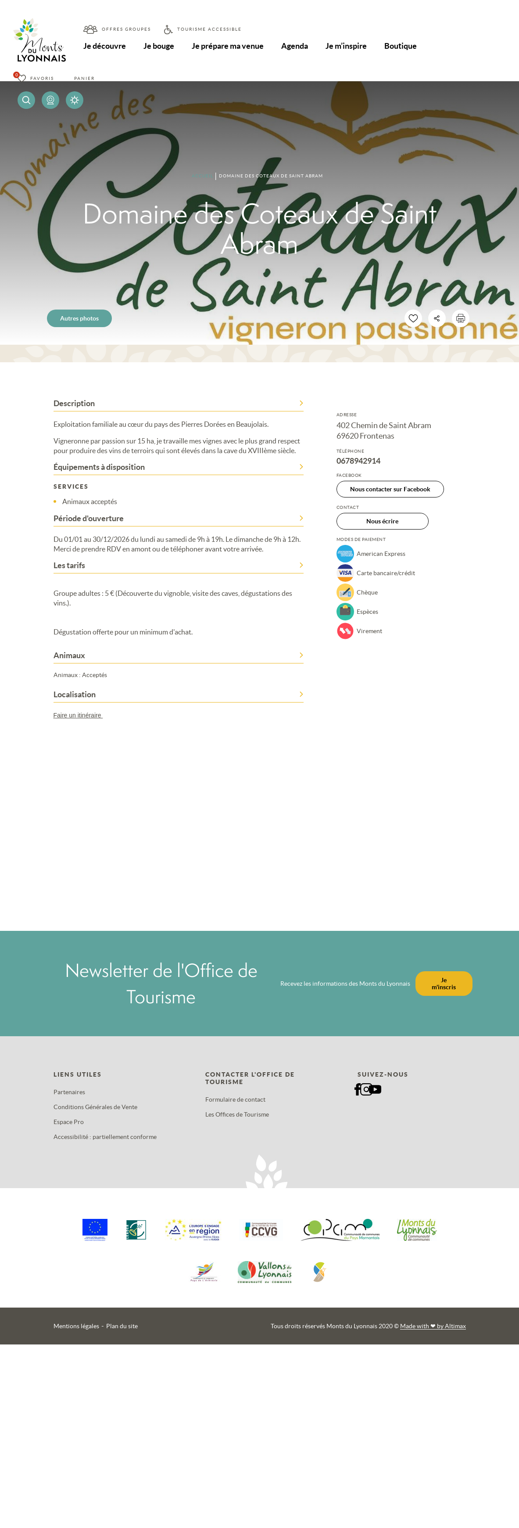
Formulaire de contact (235, 1099)
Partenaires (69, 1092)
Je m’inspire (347, 45)
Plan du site (122, 1326)
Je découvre (104, 45)
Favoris (42, 78)
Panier (84, 78)
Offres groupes (126, 29)
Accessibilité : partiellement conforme (105, 1136)
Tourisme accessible (209, 29)
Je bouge (159, 45)
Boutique (402, 45)
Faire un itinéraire (82, 715)
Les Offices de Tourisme (237, 1114)
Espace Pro (69, 1121)
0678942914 (358, 461)
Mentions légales (76, 1326)
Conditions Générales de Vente (95, 1106)
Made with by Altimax (433, 1326)
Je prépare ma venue (229, 45)
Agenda (296, 45)
